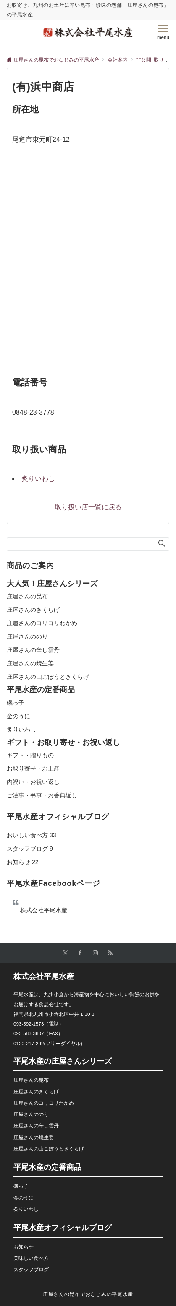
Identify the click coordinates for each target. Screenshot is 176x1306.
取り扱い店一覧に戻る (88, 507)
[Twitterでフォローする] (65, 953)
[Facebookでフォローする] (80, 953)
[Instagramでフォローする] (95, 953)
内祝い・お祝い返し (33, 782)
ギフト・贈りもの (30, 755)
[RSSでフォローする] (110, 953)
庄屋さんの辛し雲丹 (33, 650)
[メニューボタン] (163, 32)
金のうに (18, 716)
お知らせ (23, 862)
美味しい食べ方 (31, 1258)
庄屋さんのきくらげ (33, 609)
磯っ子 (15, 702)
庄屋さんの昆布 (27, 596)
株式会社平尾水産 (43, 910)
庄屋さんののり (27, 636)
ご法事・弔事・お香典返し (42, 795)
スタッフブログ (30, 848)
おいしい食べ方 (31, 835)
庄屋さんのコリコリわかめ (42, 623)
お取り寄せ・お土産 (33, 768)
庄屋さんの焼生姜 (30, 663)
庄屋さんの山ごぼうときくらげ (48, 676)
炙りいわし (38, 478)
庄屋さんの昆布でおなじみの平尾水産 (88, 1294)
